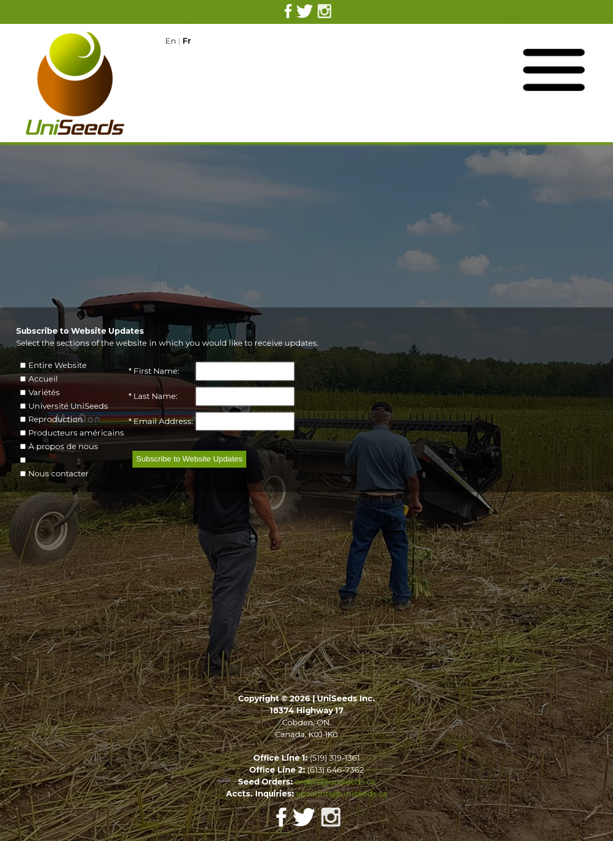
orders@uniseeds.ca (335, 782)
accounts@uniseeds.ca (341, 794)
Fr (186, 41)
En (170, 41)
